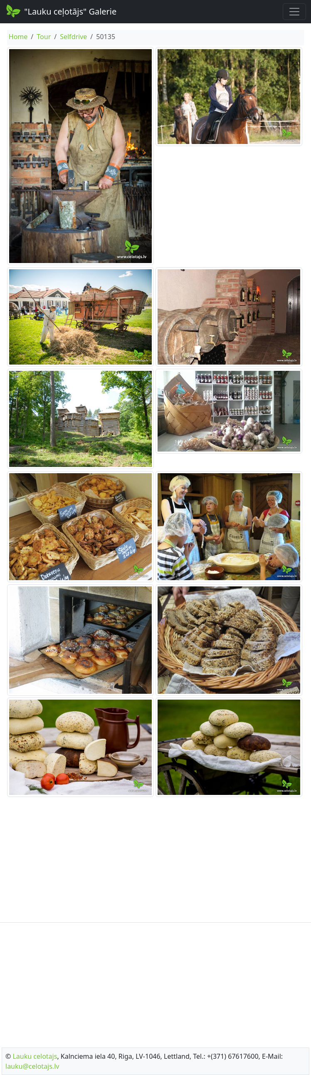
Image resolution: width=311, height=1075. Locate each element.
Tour (44, 36)
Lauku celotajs (34, 1056)
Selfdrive (73, 36)
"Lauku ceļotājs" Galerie (60, 11)
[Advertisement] (155, 860)
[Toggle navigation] (294, 11)
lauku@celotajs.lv (32, 1066)
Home (18, 36)
